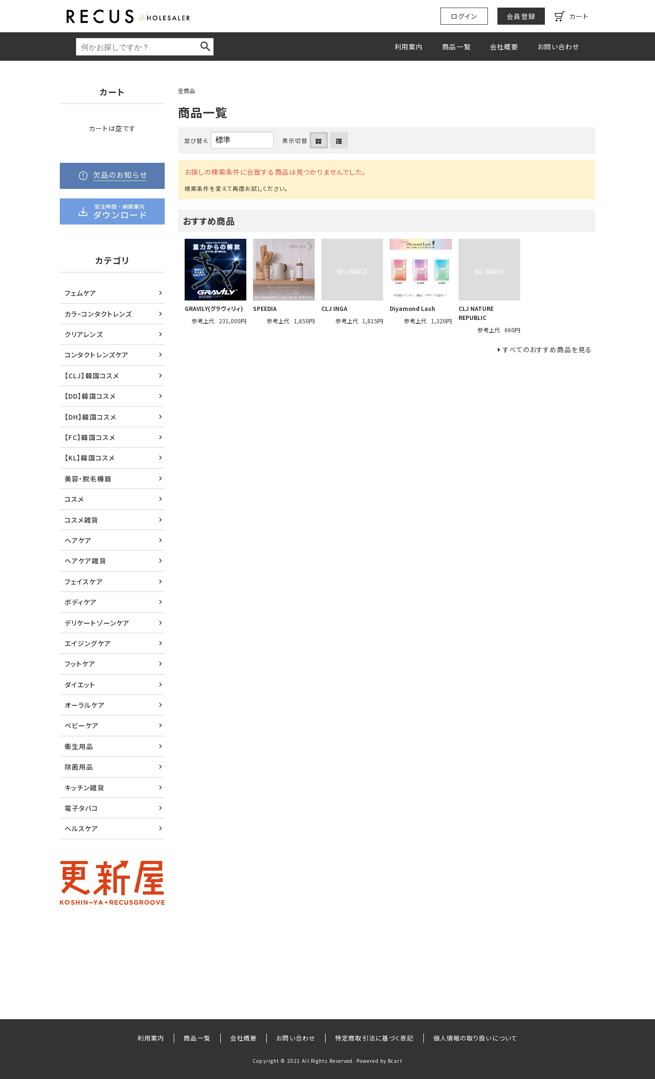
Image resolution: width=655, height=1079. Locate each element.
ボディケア (81, 602)
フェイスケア (84, 581)
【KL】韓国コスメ (90, 457)
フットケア (80, 663)
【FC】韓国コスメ (90, 437)
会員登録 (520, 16)
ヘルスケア (82, 828)
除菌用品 (79, 766)
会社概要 (504, 46)
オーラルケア (85, 705)
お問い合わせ (558, 46)
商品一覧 (456, 46)
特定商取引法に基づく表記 (374, 1037)
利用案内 (408, 46)
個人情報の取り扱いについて (475, 1037)
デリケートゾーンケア (97, 623)
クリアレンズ (84, 334)
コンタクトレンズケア (97, 354)
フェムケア (81, 293)
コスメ (74, 499)
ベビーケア (82, 725)
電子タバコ (82, 808)
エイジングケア (88, 643)
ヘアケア (78, 540)
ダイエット (80, 684)
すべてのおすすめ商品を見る (547, 349)
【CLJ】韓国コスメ (92, 375)
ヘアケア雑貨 (85, 560)
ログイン (464, 16)
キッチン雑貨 (84, 787)
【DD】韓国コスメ (90, 396)
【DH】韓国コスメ (90, 417)
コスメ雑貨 (82, 520)
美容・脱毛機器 (88, 478)
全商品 (186, 90)
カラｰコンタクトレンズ (98, 314)
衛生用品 (79, 746)
